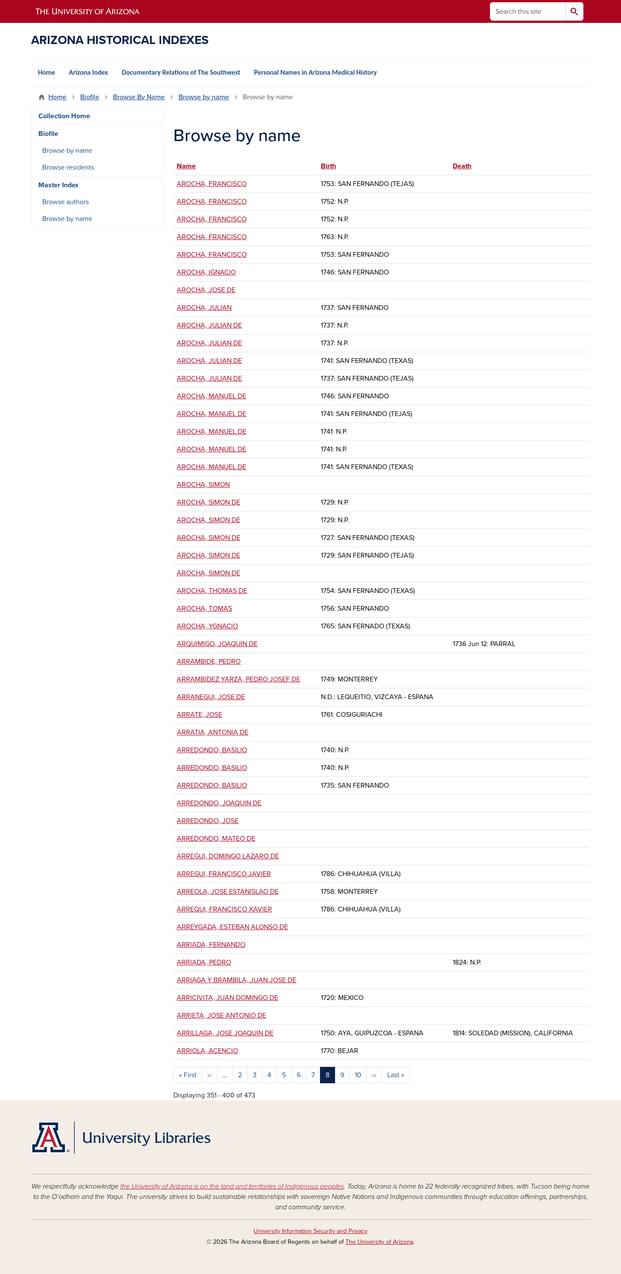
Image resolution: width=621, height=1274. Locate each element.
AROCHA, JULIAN (204, 307)
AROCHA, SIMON (203, 484)
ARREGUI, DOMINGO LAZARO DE (228, 856)
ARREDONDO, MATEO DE (216, 838)
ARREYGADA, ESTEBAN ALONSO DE (232, 927)
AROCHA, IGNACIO (206, 272)
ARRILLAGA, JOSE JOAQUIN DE (225, 1033)
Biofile (89, 97)
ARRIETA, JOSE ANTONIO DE (221, 1015)
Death (462, 166)
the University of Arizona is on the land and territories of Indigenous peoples (232, 1186)
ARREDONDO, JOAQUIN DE (219, 803)
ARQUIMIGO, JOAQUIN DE (217, 644)
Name (190, 166)
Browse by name (204, 97)
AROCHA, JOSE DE (206, 290)
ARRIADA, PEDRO (204, 962)
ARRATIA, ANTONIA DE (212, 732)
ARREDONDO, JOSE (207, 821)
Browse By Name (139, 97)
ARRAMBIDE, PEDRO (209, 661)
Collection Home (64, 116)
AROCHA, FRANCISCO (212, 184)
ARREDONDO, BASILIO (212, 750)
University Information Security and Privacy (310, 1231)
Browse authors (65, 202)
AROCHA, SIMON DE (208, 502)
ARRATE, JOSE (199, 714)
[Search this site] (528, 11)
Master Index (58, 185)
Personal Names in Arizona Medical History (315, 72)
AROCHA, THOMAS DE (212, 591)
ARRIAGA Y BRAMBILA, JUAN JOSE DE (236, 980)
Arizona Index (88, 72)
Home (46, 72)
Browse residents (68, 167)
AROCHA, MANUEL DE (211, 396)
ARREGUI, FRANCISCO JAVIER (224, 874)
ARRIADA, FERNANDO (211, 944)
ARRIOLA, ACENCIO (207, 1051)
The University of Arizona (379, 1242)
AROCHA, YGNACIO (207, 626)
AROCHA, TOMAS (204, 608)
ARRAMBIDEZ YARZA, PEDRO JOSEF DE (238, 679)
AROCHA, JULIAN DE (209, 325)
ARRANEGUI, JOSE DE (211, 697)
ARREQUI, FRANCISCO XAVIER (224, 909)
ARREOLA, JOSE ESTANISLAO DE (228, 891)
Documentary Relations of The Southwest (181, 72)
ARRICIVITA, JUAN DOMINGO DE (227, 997)
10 (358, 1075)
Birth (328, 166)
